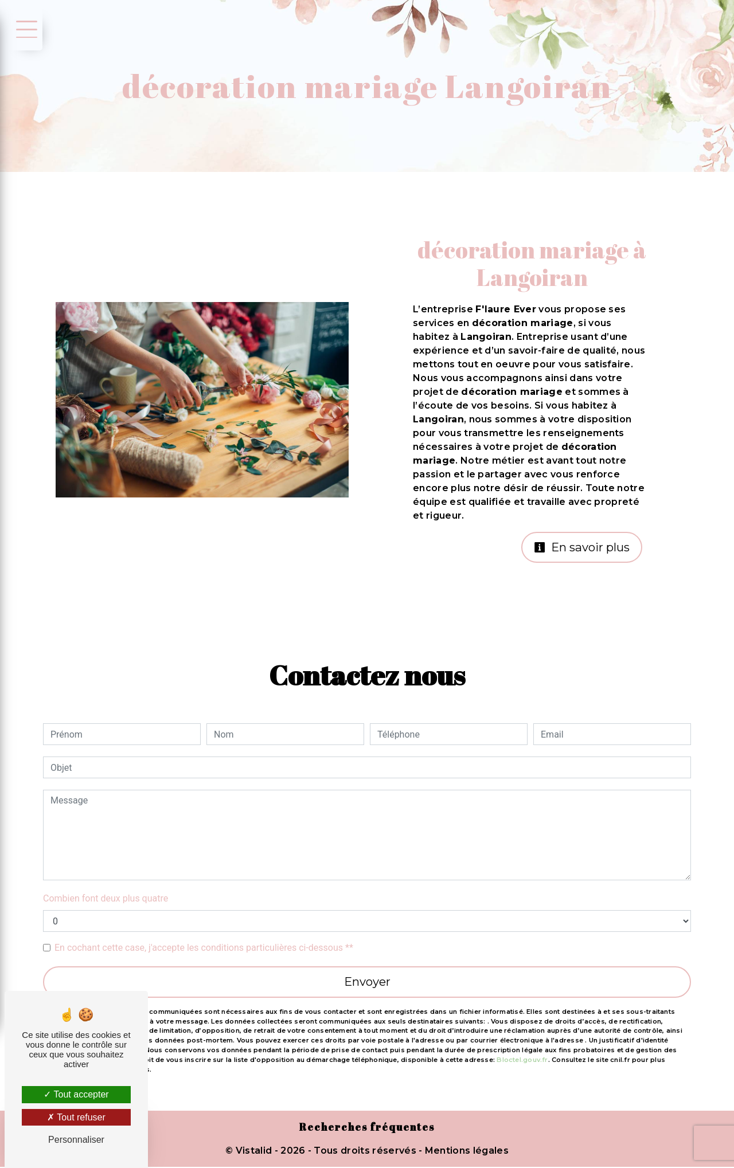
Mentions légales (466, 1151)
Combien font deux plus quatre (105, 898)
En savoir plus (580, 547)
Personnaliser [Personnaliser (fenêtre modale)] (76, 1140)
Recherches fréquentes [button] (367, 1128)
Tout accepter (76, 1094)
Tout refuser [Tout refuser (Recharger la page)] (76, 1117)
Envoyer (367, 982)
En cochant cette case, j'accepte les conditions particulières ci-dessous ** (203, 948)
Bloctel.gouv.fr (522, 1060)
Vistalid (254, 1151)
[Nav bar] (24, 28)
